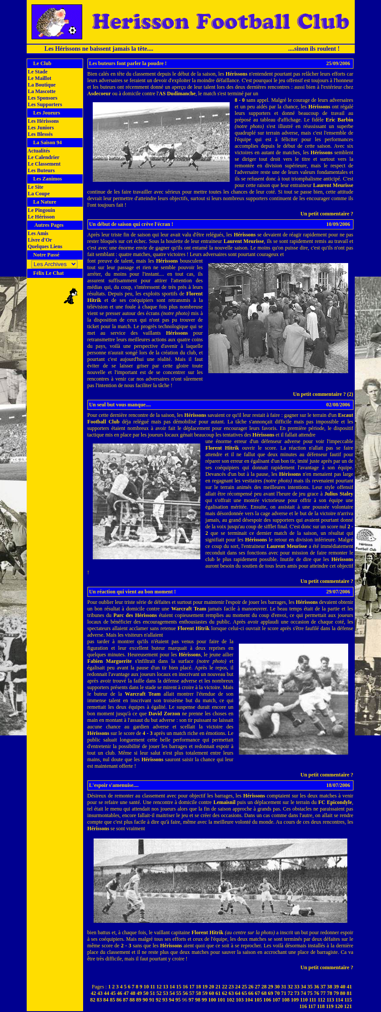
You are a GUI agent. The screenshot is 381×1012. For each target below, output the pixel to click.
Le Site (35, 187)
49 (139, 993)
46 (119, 993)
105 (258, 1000)
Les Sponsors (42, 98)
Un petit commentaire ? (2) (323, 394)
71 (284, 993)
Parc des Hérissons (135, 615)
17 (192, 987)
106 (267, 1000)
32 (290, 987)
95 (178, 1000)
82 (92, 1000)
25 (244, 987)
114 (339, 1000)
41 (349, 987)
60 (211, 993)
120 (339, 1006)
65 (244, 993)
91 (151, 1000)
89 (138, 1000)
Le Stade (37, 72)
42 (93, 993)
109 (295, 1000)
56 (185, 993)
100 (212, 1000)
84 (105, 1000)
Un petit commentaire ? (327, 214)
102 (230, 1000)
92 (158, 1000)
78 (329, 993)
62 (224, 993)
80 (343, 993)
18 (198, 987)
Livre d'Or (39, 240)
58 (198, 993)
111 (312, 1000)
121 (348, 1006)
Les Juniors (40, 128)
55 (179, 993)
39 (336, 987)
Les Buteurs (41, 170)
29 (270, 987)
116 (303, 1006)
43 (100, 993)
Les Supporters (44, 104)
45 (113, 993)
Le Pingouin (41, 210)
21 (218, 987)
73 (297, 993)
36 (316, 987)
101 (221, 1000)
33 (297, 987)
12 (159, 987)
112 (321, 1000)
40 (343, 987)
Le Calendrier (43, 157)
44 (106, 993)
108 (286, 1000)
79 (336, 993)
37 (323, 987)
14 (172, 987)
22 (224, 987)
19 (205, 987)
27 (257, 987)
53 (165, 993)
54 (172, 993)
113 (330, 1000)
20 (211, 987)
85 (112, 1000)
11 (152, 987)
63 (231, 993)
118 (321, 1006)
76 (316, 993)
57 (192, 993)
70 (277, 993)
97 (191, 1000)
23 (231, 987)
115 (348, 1000)
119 (329, 1006)
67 (257, 993)
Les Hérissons (43, 121)
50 (146, 993)
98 (197, 1000)
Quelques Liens (45, 246)
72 (290, 993)
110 (304, 1000)
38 (329, 987)
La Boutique (41, 85)
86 (119, 1000)
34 (303, 987)
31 (284, 987)
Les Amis (38, 233)
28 (264, 987)
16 (185, 987)
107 (276, 1000)
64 (238, 993)
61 (218, 993)
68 (264, 993)
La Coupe (38, 194)
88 (132, 1000)
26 (251, 987)
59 (205, 993)
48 (133, 993)
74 (303, 993)
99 (204, 1000)
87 (125, 1000)
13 (165, 987)
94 (171, 1000)
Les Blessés (40, 134)
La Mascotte (41, 91)
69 (270, 993)
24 (238, 987)
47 (126, 993)
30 (277, 987)
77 (323, 993)
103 (240, 1000)
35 (310, 987)
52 (159, 993)
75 (310, 993)
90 (145, 1000)
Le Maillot (39, 78)
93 (165, 1000)
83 (99, 1000)
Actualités (38, 151)
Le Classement (44, 164)
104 (249, 1000)
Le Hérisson (41, 217)
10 (146, 987)
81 (349, 993)
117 (311, 1006)
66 (251, 993)
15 (179, 987)
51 (152, 993)
